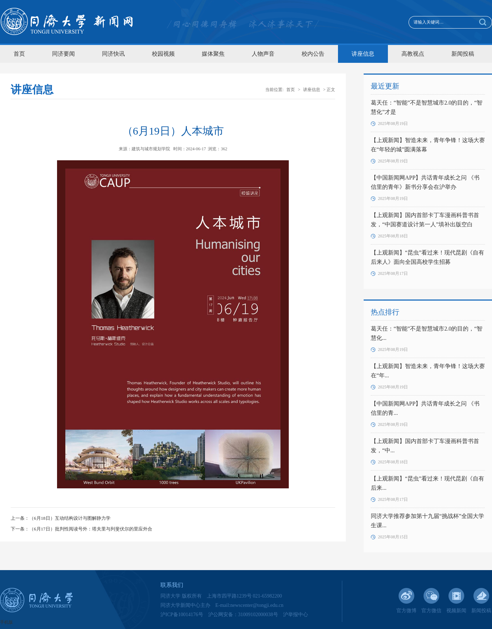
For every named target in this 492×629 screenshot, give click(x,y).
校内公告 (313, 54)
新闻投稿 (462, 54)
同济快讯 (113, 54)
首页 (19, 54)
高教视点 (412, 54)
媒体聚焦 (213, 54)
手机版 (6, 622)
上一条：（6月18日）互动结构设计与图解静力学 (61, 518)
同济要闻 (63, 54)
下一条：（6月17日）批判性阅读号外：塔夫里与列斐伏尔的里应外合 (81, 529)
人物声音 (263, 54)
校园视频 (163, 54)
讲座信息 (363, 54)
